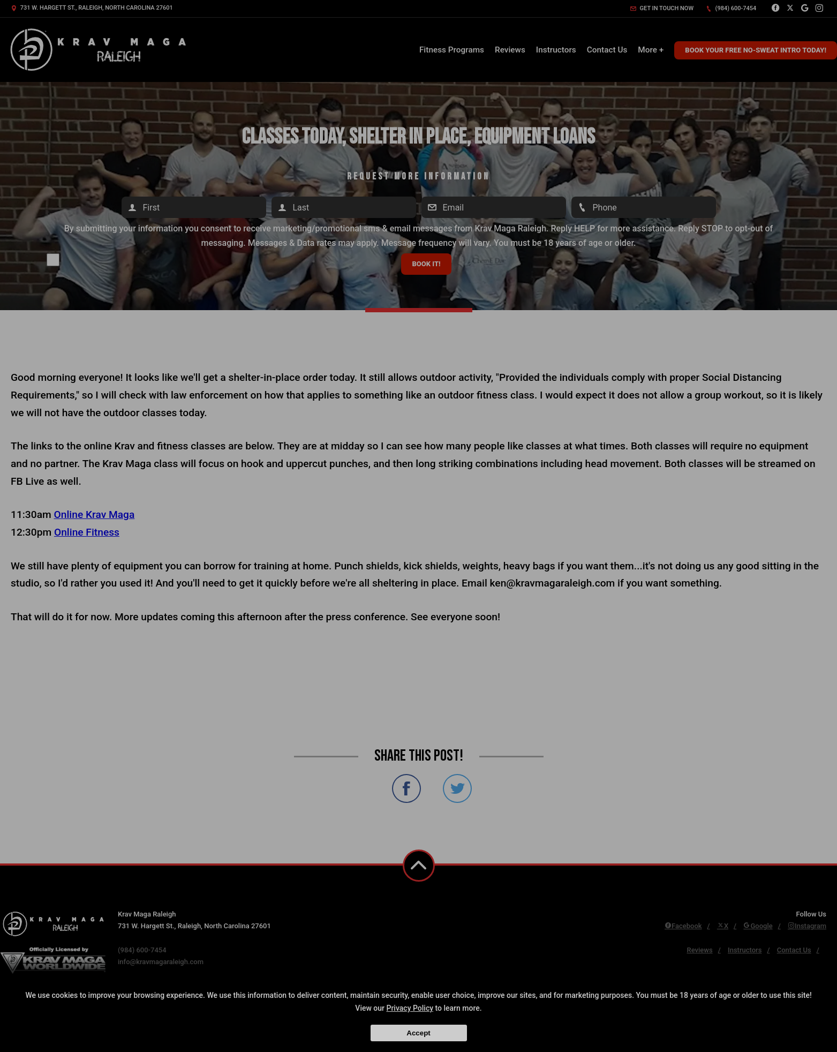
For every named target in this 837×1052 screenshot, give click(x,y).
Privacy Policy (409, 1008)
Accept (418, 1033)
